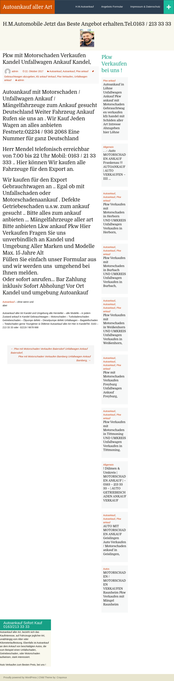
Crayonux (61, 677)
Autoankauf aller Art (27, 7)
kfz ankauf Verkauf (46, 76)
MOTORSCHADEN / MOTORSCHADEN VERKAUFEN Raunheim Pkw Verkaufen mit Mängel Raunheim (114, 588)
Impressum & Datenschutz (145, 6)
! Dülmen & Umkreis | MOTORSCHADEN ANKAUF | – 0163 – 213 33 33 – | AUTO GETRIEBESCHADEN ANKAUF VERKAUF (114, 484)
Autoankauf (55, 71)
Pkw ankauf (82, 71)
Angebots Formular (112, 6)
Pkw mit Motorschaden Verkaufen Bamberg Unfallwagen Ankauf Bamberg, (54, 358)
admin (15, 71)
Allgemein (108, 147)
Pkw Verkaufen (65, 76)
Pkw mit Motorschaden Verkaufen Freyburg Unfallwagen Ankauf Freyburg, (113, 384)
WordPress (31, 677)
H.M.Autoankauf (84, 6)
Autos (106, 569)
